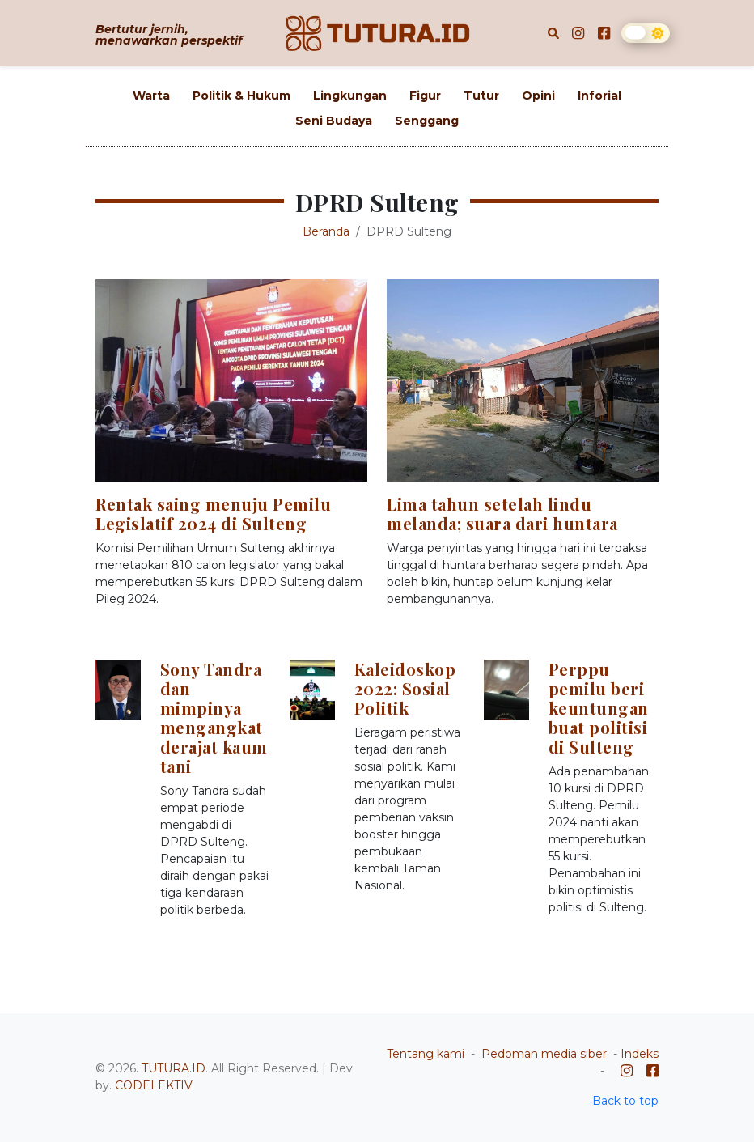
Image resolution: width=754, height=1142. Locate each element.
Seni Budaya (333, 120)
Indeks (640, 1053)
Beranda (326, 231)
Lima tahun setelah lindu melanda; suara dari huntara (502, 513)
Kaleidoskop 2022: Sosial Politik (405, 688)
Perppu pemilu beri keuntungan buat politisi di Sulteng (599, 708)
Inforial (599, 95)
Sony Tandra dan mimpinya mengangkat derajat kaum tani (214, 717)
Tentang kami (425, 1053)
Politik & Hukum (241, 95)
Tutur (481, 95)
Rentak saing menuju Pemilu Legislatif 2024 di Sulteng (213, 513)
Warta (151, 95)
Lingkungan (350, 95)
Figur (425, 95)
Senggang (427, 120)
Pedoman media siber (544, 1053)
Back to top (625, 1100)
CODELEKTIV (153, 1085)
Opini (538, 95)
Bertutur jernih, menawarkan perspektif (168, 35)
